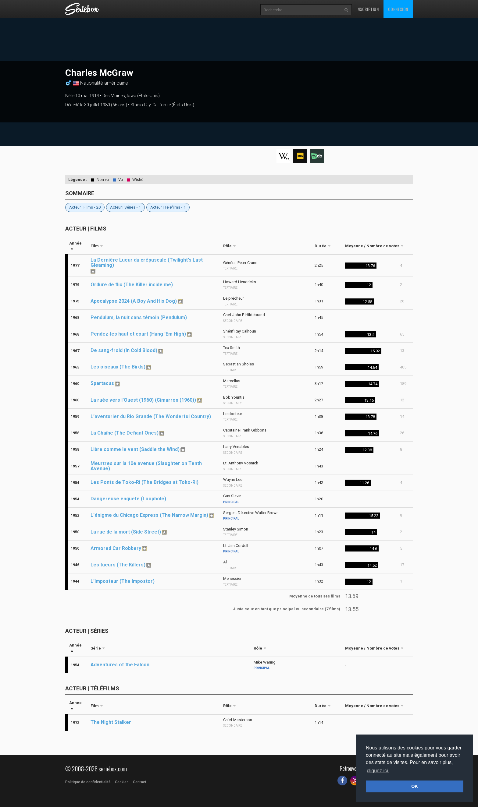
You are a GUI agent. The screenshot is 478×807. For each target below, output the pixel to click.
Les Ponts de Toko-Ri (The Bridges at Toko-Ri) (144, 482)
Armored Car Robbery (116, 548)
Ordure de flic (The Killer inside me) (132, 284)
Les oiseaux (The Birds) (118, 366)
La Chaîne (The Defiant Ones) (125, 432)
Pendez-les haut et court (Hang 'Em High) (138, 334)
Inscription (367, 9)
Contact (139, 782)
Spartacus (102, 383)
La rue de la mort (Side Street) (126, 531)
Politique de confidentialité (88, 782)
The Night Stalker (111, 722)
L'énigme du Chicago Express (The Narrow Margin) (149, 515)
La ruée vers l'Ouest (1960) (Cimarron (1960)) (143, 400)
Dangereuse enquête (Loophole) (128, 498)
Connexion (398, 9)
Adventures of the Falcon (120, 664)
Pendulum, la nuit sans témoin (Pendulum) (139, 317)
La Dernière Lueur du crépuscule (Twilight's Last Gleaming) (147, 262)
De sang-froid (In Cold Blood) (124, 350)
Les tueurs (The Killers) (118, 564)
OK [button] (414, 786)
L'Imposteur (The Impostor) (123, 581)
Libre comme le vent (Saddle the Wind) (135, 449)
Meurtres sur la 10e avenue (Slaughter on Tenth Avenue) (146, 466)
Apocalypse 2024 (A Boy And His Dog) (134, 301)
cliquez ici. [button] (378, 770)
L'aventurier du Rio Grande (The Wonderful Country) (151, 416)
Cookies (122, 782)
